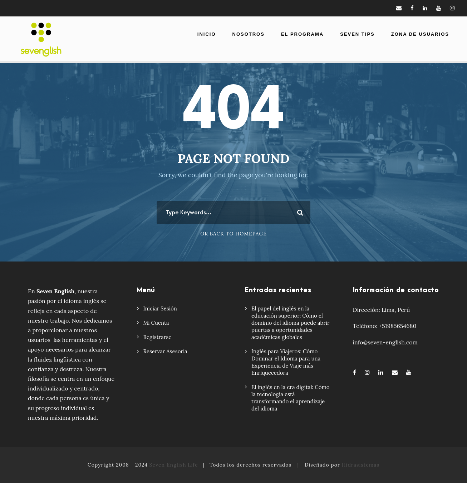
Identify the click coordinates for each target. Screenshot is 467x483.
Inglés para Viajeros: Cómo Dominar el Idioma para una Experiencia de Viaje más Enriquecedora (285, 362)
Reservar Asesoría (165, 351)
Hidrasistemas (360, 465)
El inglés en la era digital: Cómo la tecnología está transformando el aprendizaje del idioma (290, 398)
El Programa (302, 34)
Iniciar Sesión (160, 308)
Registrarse (157, 337)
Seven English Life (173, 465)
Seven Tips (357, 34)
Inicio (206, 34)
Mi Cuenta (156, 322)
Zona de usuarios (420, 34)
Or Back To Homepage (233, 233)
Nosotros (248, 34)
